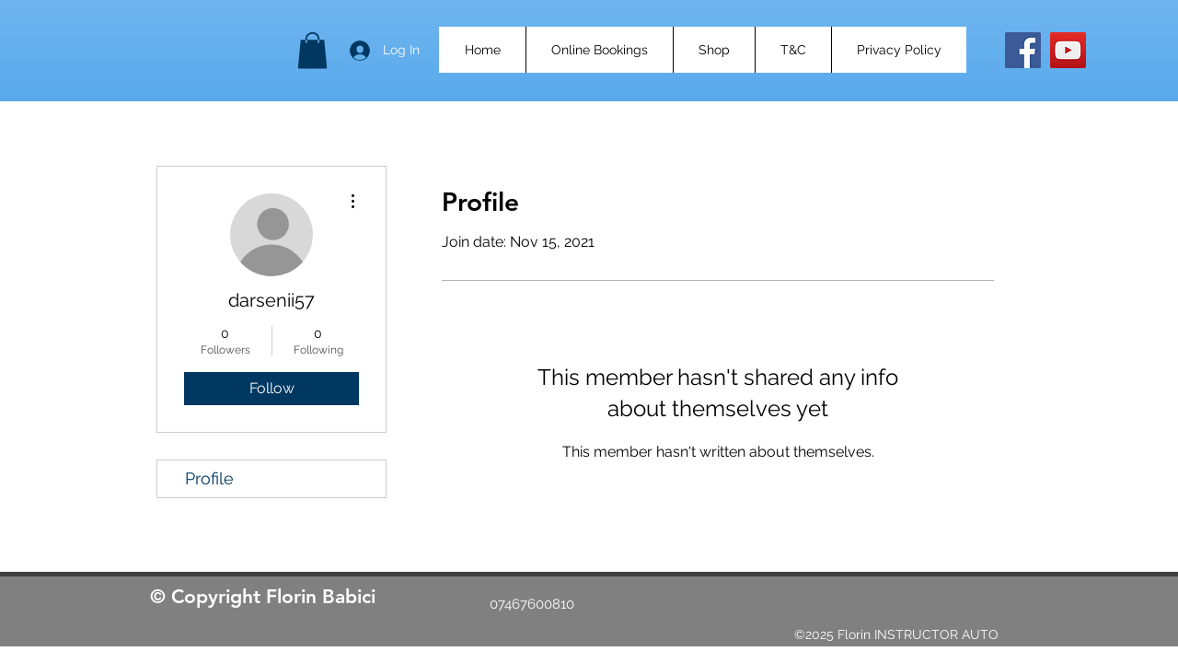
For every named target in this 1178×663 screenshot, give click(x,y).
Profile (209, 478)
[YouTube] (1068, 50)
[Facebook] (1023, 50)
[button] (312, 50)
